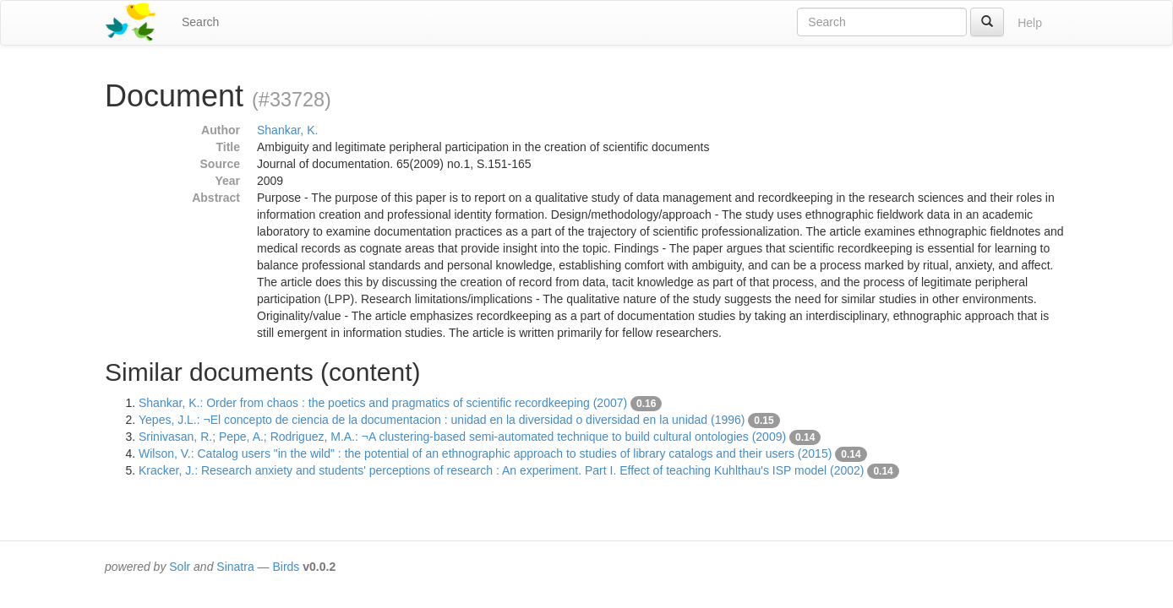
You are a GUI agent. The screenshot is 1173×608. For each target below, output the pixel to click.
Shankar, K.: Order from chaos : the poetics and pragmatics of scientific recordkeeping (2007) (383, 403)
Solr (179, 566)
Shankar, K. (287, 130)
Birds (285, 566)
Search (200, 22)
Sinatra (235, 566)
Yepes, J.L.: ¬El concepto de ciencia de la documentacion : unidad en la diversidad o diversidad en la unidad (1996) (442, 419)
